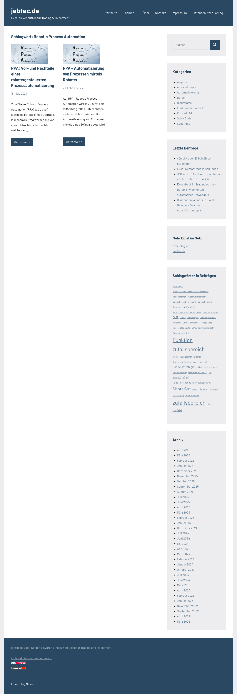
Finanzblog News (22, 684)
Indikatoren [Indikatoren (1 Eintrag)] (201, 367)
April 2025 (183, 507)
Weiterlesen (21, 142)
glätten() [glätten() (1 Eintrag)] (203, 362)
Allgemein (183, 82)
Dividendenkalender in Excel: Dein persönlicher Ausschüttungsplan (196, 205)
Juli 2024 (183, 533)
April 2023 (183, 590)
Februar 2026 (185, 460)
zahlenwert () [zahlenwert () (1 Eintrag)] (178, 395)
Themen (130, 13)
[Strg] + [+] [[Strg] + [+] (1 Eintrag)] (211, 404)
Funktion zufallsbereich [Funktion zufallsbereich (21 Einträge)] (189, 344)
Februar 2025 (185, 517)
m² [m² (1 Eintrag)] (184, 377)
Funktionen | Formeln (190, 108)
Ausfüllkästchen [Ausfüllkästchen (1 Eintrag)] (179, 296)
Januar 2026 (185, 465)
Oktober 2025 (186, 481)
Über (146, 13)
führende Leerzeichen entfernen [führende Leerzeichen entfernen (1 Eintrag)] (187, 357)
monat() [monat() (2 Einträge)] (177, 377)
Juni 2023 (183, 580)
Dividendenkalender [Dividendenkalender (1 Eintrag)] (191, 322)
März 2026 (183, 455)
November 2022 (187, 606)
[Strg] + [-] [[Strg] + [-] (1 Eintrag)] (177, 410)
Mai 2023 (182, 585)
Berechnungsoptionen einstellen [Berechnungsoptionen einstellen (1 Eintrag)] (187, 312)
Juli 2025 (183, 497)
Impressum (179, 13)
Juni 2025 (183, 502)
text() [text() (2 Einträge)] (195, 389)
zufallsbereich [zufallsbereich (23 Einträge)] (189, 402)
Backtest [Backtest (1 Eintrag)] (176, 307)
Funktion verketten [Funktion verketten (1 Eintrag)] (181, 333)
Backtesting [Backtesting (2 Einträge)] (188, 306)
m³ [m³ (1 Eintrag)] (187, 377)
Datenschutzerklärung (208, 13)
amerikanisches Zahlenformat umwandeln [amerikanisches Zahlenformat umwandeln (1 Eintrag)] (190, 291)
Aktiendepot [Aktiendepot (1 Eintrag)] (178, 286)
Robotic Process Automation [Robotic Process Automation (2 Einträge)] (189, 382)
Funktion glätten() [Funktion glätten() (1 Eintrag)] (205, 328)
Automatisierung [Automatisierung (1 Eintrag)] (205, 302)
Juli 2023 (183, 574)
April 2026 (183, 450)
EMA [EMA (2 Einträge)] (194, 327)
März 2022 (183, 621)
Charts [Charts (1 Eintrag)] (183, 317)
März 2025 (183, 512)
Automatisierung (188, 92)
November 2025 (187, 476)
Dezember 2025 (187, 471)
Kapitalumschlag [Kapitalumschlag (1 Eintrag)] (180, 372)
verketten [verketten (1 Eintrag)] (214, 389)
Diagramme (184, 102)
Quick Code (184, 118)
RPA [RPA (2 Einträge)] (208, 382)
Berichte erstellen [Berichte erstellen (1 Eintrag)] (210, 312)
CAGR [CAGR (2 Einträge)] (175, 317)
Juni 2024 (183, 538)
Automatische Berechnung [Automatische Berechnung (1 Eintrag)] (184, 302)
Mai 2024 (182, 543)
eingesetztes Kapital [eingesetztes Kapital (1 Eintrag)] (181, 328)
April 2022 (183, 616)
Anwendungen (186, 87)
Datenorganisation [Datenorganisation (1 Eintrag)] (208, 317)
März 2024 (183, 554)
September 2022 (188, 611)
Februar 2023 (185, 595)
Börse (181, 97)
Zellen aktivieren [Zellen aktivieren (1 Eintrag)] (192, 395)
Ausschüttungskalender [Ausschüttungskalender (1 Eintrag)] (198, 296)
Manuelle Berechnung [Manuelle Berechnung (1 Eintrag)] (197, 372)
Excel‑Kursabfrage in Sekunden (197, 168)
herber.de (179, 251)
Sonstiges (183, 123)
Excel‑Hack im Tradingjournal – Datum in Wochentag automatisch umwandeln (196, 189)
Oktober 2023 (186, 569)
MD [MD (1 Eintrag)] (210, 372)
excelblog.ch (181, 246)
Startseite (110, 13)
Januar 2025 (185, 522)
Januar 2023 (185, 600)
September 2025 (188, 486)
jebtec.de (25, 10)
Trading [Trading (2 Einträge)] (204, 389)
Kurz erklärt (184, 113)
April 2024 (183, 548)
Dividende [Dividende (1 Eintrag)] (177, 322)
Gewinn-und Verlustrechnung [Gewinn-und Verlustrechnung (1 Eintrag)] (185, 362)
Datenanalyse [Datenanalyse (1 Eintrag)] (192, 317)
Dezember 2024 (187, 528)
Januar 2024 (185, 564)
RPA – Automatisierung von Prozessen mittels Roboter (83, 74)
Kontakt (160, 13)
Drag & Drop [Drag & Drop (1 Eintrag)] (207, 322)
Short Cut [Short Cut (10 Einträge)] (182, 388)
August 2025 (185, 491)
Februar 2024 (185, 559)
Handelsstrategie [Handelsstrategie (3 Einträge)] (183, 367)
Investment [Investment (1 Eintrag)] (212, 367)
